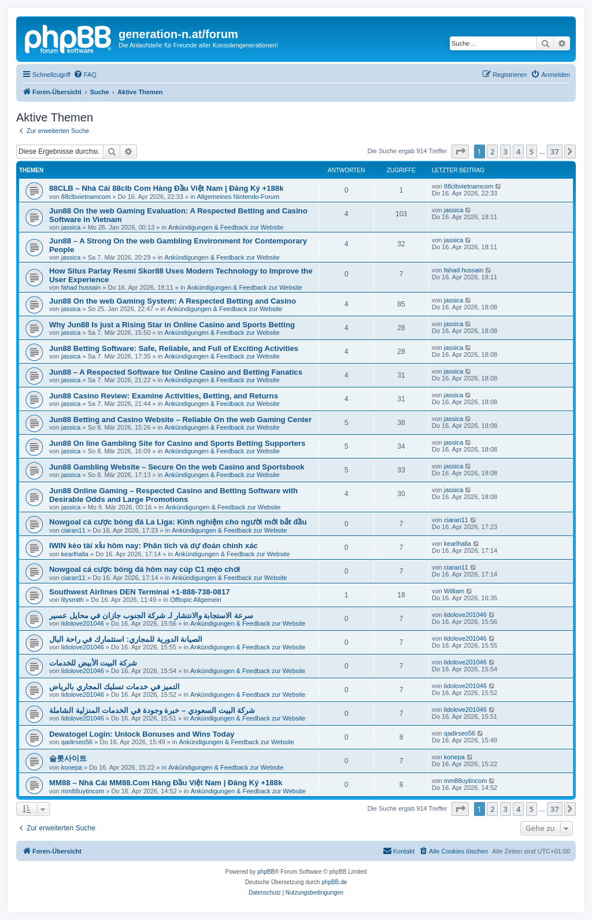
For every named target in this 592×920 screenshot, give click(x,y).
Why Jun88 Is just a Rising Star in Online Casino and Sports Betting (172, 324)
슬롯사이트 (68, 758)
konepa (71, 767)
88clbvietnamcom (86, 196)
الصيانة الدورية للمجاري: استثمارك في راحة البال (125, 639)
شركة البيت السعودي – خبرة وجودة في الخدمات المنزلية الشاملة (152, 710)
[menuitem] (85, 75)
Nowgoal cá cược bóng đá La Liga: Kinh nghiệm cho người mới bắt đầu (177, 522)
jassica (71, 227)
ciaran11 (73, 530)
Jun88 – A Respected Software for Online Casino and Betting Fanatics (175, 372)
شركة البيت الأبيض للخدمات (93, 663)
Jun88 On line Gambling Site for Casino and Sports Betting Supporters (177, 443)
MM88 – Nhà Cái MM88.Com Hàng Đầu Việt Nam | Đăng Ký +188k (165, 782)
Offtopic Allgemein (195, 599)
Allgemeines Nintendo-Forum (238, 196)
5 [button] (532, 151)
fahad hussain (81, 287)
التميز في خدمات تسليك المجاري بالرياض (114, 686)
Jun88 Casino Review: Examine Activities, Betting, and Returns (163, 395)
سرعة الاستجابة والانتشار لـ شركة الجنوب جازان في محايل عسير (151, 615)
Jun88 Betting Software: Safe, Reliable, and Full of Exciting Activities (173, 348)
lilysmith (72, 599)
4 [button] (518, 151)
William (454, 591)
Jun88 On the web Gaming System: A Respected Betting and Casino (172, 301)
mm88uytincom (83, 791)
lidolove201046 (82, 623)
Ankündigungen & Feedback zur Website (225, 227)
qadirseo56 (76, 741)
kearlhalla (74, 553)
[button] (460, 151)
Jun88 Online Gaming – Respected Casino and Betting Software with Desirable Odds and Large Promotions (173, 495)
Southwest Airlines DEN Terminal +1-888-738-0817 (139, 592)
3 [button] (506, 151)
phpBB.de (334, 882)
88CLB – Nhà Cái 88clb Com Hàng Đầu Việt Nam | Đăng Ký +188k (166, 188)
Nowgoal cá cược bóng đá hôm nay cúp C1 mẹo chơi (144, 569)
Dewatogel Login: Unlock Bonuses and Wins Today (142, 734)
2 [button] (492, 151)
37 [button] (554, 151)
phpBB (266, 872)
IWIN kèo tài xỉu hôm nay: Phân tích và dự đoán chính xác (153, 545)
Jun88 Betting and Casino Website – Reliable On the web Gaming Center (180, 419)
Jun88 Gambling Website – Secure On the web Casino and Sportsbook (177, 467)
